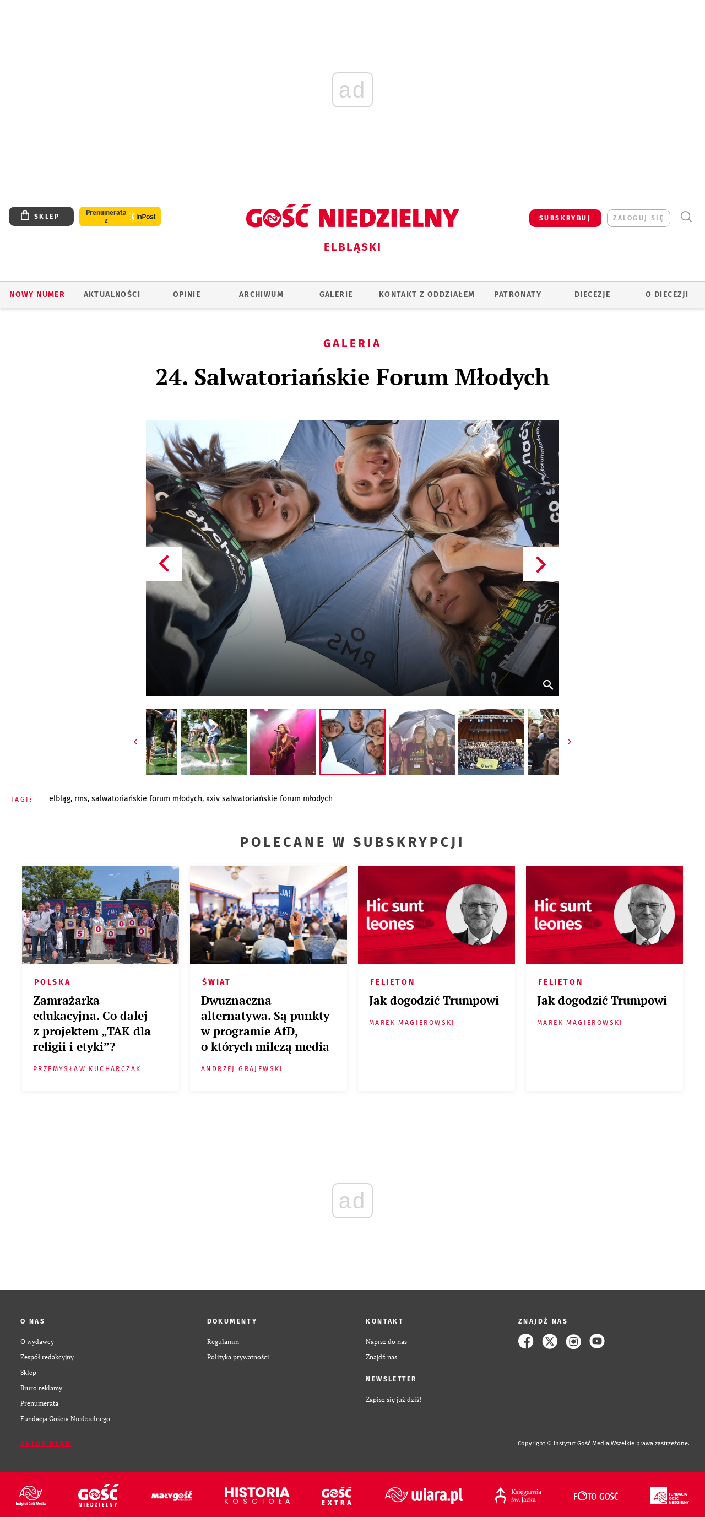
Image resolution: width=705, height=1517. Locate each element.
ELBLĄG (59, 798)
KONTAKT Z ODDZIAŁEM (427, 294)
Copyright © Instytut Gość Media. (564, 1443)
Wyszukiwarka (686, 217)
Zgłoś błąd (45, 1444)
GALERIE (336, 294)
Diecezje (592, 294)
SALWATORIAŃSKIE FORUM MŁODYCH (146, 798)
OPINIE (186, 294)
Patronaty (517, 294)
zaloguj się (638, 218)
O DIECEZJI (667, 294)
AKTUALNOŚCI (112, 294)
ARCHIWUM (261, 294)
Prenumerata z (106, 216)
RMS (81, 798)
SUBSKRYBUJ (565, 218)
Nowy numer (37, 294)
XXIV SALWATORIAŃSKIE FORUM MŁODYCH (269, 798)
